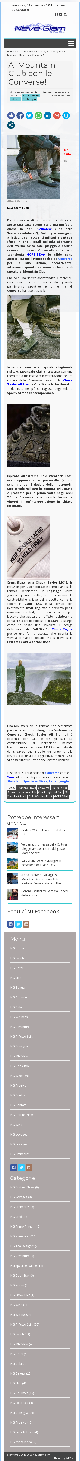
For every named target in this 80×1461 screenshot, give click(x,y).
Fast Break (20, 796)
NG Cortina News (22, 1115)
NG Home (17, 948)
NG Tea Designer (22, 1246)
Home (60, 5)
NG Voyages (18, 1134)
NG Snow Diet (20, 1295)
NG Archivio (18, 1085)
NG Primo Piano (26, 51)
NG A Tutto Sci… (21, 1036)
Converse (43, 788)
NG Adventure (20, 1027)
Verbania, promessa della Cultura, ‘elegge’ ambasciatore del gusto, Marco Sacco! (44, 848)
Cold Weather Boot (40, 796)
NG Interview (19, 1056)
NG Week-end (19, 1076)
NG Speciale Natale (23, 1266)
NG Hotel (16, 968)
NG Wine (16, 1125)
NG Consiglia (54, 51)
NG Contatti (20, 10)
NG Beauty (17, 987)
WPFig (69, 1458)
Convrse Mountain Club (22, 792)
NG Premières (20, 1154)
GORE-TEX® (61, 796)
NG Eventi (17, 958)
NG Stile (40, 51)
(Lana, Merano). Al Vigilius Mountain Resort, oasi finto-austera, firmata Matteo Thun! (42, 879)
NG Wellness (19, 1017)
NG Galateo (18, 1007)
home (11, 51)
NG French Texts (21, 1432)
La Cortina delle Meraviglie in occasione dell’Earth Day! (41, 862)
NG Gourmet (19, 997)
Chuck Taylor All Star (50, 792)
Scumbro (44, 229)
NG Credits (17, 1095)
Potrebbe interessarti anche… (34, 820)
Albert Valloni (25, 92)
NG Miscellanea (21, 1442)
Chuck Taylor (59, 788)
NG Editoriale (19, 1403)
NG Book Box (19, 1066)
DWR (33, 788)
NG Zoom (17, 1285)
